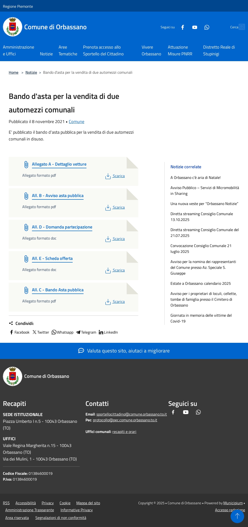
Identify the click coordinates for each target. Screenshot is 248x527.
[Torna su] (237, 516)
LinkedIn (108, 332)
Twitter (40, 332)
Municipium (233, 503)
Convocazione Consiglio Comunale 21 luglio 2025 (201, 248)
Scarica (114, 176)
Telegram (85, 332)
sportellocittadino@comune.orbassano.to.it (131, 414)
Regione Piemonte (18, 6)
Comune (76, 121)
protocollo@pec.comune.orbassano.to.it (125, 420)
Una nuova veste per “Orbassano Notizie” (204, 203)
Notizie (31, 72)
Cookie (65, 503)
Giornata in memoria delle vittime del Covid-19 (201, 318)
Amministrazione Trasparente (29, 510)
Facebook (19, 332)
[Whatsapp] (196, 26)
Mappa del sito (88, 503)
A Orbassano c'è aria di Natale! (195, 177)
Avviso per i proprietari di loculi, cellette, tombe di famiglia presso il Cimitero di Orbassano (203, 299)
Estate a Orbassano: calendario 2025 (200, 283)
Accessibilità (26, 503)
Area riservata (17, 517)
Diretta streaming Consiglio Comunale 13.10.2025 (201, 216)
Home (13, 72)
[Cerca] (239, 27)
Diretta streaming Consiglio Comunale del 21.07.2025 (204, 232)
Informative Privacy (77, 510)
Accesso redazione (230, 510)
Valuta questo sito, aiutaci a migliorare (124, 350)
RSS (6, 503)
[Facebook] (172, 26)
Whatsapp (62, 332)
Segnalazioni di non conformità (60, 517)
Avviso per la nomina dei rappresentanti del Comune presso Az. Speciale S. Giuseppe (203, 267)
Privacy (48, 503)
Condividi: (21, 323)
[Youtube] (184, 26)
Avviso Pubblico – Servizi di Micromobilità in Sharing (204, 190)
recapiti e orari (124, 431)
